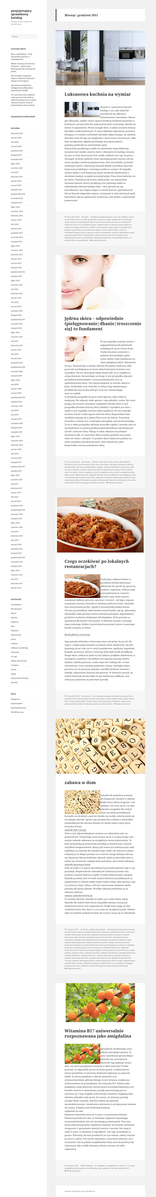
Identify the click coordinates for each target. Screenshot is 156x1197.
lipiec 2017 (15, 475)
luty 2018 (15, 453)
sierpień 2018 (16, 432)
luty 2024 (15, 224)
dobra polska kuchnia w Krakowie (91, 698)
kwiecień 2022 (17, 293)
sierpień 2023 (16, 241)
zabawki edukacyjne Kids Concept (108, 960)
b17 (124, 1165)
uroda (13, 669)
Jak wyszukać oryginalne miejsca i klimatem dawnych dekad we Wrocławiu (23, 78)
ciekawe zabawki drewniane (79, 895)
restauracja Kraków (77, 701)
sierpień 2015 (16, 566)
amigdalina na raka (115, 1165)
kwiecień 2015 (17, 583)
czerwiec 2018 (17, 440)
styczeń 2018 (16, 458)
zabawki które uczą (108, 963)
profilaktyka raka (94, 1168)
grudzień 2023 (17, 233)
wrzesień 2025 (17, 159)
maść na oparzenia (88, 469)
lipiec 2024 (15, 207)
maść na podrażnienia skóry (108, 469)
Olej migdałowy (125, 475)
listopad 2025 (16, 155)
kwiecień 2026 (17, 133)
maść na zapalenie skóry (125, 472)
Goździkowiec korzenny (74, 467)
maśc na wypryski (85, 472)
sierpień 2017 (16, 471)
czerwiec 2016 (17, 527)
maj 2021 (14, 341)
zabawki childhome (72, 955)
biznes (13, 613)
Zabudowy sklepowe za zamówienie (108, 238)
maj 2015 (14, 579)
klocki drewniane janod (94, 945)
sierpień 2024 (16, 202)
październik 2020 (18, 367)
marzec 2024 (16, 220)
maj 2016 (14, 531)
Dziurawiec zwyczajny (108, 464)
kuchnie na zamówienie (121, 222)
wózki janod (84, 950)
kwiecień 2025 (17, 176)
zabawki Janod (129, 960)
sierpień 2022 (16, 276)
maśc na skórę (126, 469)
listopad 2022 (16, 267)
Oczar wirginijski (111, 475)
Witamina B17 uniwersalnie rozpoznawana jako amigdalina (98, 1033)
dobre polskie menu (114, 698)
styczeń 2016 (16, 544)
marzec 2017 (16, 492)
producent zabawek (126, 945)
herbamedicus (91, 467)
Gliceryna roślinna (125, 464)
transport (15, 665)
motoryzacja (16, 635)
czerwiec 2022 (17, 285)
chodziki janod (70, 932)
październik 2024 (18, 194)
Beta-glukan (125, 462)
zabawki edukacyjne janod (83, 960)
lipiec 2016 (15, 523)
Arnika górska (113, 462)
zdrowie (14, 682)
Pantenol (108, 477)
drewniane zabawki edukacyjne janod (97, 934)
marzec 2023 (16, 259)
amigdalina (101, 1165)
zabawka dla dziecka (109, 953)
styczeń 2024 (16, 228)
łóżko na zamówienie (79, 240)
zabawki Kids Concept (75, 830)
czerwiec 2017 (17, 479)
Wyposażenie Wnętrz (20, 678)
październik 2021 (18, 319)
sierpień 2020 (16, 376)
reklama (14, 643)
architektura (16, 604)
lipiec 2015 (15, 570)
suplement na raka (109, 1168)
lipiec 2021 (15, 332)
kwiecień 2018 (17, 445)
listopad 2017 (16, 462)
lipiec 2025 (15, 163)
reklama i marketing (19, 648)
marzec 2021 (16, 350)
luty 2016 (15, 540)
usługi (13, 674)
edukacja (14, 622)
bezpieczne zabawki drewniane (122, 929)
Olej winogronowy (82, 477)
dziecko (14, 617)
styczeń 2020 (16, 393)
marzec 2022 (16, 298)
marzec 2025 (16, 181)
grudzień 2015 (17, 549)
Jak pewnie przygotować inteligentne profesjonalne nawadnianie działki (22, 88)
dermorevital (84, 464)
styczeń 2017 (16, 501)
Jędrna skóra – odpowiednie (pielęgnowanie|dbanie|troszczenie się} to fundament (103, 323)
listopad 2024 (16, 189)
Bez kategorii (16, 609)
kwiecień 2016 (17, 536)
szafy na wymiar (86, 232)
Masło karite (70, 475)
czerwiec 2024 (17, 211)
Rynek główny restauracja (77, 634)
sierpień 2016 (16, 518)
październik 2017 (18, 466)
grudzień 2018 (17, 423)
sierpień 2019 (16, 402)
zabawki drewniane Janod (77, 864)
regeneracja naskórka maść (124, 477)
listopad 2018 (16, 427)
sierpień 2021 (16, 328)
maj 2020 (14, 384)
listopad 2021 (16, 315)
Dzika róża (94, 464)
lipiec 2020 (15, 380)
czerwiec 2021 (17, 337)
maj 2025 (14, 172)
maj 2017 (14, 484)
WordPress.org (17, 712)
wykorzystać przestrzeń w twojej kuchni (111, 235)
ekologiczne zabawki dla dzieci (86, 940)
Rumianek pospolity (88, 480)
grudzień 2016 (17, 505)
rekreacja (15, 652)
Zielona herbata (98, 482)
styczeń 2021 (16, 358)
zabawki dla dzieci (88, 955)
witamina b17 (123, 1168)
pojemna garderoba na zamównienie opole (82, 230)
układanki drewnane (111, 947)
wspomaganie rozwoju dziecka (102, 950)
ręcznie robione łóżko (110, 230)
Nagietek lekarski (96, 475)
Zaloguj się (15, 699)
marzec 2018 (16, 449)
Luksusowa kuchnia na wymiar (98, 94)
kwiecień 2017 (17, 488)
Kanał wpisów (17, 703)
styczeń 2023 (16, 263)
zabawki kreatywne (91, 963)
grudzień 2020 (17, 363)
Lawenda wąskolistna (112, 467)
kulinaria (15, 630)
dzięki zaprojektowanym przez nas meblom (110, 217)
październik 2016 (18, 510)
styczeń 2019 (16, 419)
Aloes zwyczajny (100, 462)
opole (110, 227)
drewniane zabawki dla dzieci (113, 932)
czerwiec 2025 (17, 168)
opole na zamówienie (122, 227)
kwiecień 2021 (17, 345)
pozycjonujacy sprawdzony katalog (21, 14)
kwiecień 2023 (17, 254)
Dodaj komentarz (99, 240)
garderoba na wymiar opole (99, 219)
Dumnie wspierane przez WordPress (80, 1191)
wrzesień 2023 (17, 237)
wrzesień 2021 (17, 324)
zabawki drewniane (122, 955)
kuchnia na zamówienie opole (82, 222)
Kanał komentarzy (18, 708)
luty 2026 (15, 142)
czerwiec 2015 (17, 575)
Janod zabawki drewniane (113, 942)
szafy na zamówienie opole (123, 232)
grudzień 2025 (17, 151)
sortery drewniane (94, 947)
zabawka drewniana (127, 953)
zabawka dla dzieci (92, 953)
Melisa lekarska (82, 475)
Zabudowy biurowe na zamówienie (79, 238)
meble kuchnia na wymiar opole (110, 225)
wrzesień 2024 (17, 198)
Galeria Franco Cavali (78, 219)
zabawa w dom (80, 782)
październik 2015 (18, 557)
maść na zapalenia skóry (104, 472)
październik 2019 (18, 397)
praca (13, 639)
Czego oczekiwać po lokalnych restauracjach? (97, 563)
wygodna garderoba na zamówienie (79, 235)
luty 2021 (15, 354)
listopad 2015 (16, 553)
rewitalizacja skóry (72, 480)
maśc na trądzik (71, 472)
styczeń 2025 (16, 185)
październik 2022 (18, 272)
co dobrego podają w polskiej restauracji (111, 696)
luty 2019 (15, 414)
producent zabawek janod (75, 947)
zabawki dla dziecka (105, 955)
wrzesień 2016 (17, 514)
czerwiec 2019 (17, 406)
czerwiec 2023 (17, 250)
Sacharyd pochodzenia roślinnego (111, 480)
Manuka (76, 469)
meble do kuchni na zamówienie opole (80, 225)
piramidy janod (110, 945)
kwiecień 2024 (17, 215)
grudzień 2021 (17, 311)
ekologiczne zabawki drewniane (113, 940)
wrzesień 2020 (17, 371)
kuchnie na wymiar (102, 222)
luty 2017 (15, 497)
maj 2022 (14, 289)
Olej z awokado (97, 477)
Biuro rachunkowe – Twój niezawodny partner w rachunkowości (21, 56)
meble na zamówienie (98, 227)
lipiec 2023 (15, 246)
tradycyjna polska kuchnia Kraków (98, 704)
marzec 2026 (16, 138)
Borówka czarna (71, 464)
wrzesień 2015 (17, 562)
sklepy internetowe (19, 661)
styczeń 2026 (16, 146)
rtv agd (14, 656)
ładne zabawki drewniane (117, 966)
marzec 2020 (16, 389)
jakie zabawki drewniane (92, 942)
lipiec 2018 (15, 436)
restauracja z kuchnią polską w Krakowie (103, 701)
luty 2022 (15, 302)
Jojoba (100, 467)
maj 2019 (14, 410)
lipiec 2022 (15, 280)
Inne (13, 626)
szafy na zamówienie (102, 232)
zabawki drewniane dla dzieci (77, 958)
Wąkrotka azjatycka (83, 482)
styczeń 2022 (16, 306)
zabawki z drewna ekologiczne (93, 966)
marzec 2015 (16, 588)
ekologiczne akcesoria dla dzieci (99, 937)
